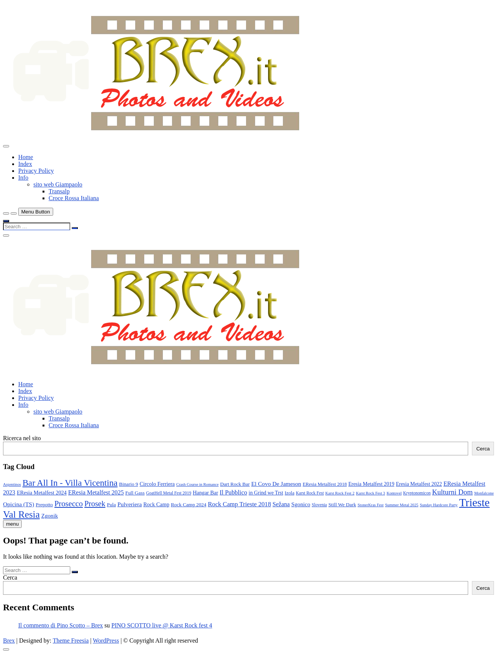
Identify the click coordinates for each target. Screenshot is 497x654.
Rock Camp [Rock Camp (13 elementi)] (156, 504)
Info (23, 177)
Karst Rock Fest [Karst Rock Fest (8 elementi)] (310, 493)
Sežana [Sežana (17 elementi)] (281, 504)
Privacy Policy (36, 170)
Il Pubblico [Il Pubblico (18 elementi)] (233, 492)
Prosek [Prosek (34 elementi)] (94, 503)
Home (25, 157)
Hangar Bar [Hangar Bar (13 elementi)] (205, 493)
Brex (9, 640)
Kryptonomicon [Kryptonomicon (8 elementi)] (417, 493)
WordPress (106, 640)
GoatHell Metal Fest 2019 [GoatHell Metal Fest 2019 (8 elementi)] (168, 493)
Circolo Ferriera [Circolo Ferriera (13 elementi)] (157, 484)
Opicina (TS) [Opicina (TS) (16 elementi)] (18, 504)
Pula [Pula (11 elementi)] (111, 504)
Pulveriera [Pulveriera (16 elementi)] (129, 504)
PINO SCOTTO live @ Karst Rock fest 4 (161, 625)
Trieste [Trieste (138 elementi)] (474, 502)
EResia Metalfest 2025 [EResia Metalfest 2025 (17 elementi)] (96, 492)
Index (25, 164)
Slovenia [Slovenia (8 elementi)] (319, 504)
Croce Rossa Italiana (74, 198)
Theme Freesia (71, 640)
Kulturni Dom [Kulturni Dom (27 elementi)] (452, 492)
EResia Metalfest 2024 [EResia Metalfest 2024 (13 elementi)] (41, 493)
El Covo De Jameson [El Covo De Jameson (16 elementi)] (276, 483)
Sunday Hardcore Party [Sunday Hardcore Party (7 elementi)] (439, 505)
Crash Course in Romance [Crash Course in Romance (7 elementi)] (197, 484)
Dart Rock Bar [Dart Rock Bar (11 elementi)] (235, 484)
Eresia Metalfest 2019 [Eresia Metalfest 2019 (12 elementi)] (371, 484)
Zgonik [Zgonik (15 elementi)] (49, 515)
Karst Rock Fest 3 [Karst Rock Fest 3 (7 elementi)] (370, 493)
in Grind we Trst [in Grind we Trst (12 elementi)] (266, 493)
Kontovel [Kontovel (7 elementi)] (394, 493)
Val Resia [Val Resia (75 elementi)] (21, 514)
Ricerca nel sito (22, 438)
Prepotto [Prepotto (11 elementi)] (44, 504)
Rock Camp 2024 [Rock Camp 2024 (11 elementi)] (189, 504)
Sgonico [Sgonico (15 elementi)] (300, 504)
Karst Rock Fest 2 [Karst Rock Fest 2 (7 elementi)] (340, 493)
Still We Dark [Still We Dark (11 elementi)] (342, 504)
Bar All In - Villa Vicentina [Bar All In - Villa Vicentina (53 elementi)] (69, 483)
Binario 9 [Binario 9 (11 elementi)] (128, 484)
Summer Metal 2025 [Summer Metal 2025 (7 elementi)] (401, 505)
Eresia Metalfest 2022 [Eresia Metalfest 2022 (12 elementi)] (419, 484)
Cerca (483, 449)
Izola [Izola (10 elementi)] (290, 493)
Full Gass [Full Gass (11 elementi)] (135, 493)
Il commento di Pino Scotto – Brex (60, 625)
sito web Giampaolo (57, 184)
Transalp (59, 191)
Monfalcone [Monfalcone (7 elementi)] (484, 493)
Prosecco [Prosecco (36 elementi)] (68, 503)
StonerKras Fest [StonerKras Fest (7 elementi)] (370, 505)
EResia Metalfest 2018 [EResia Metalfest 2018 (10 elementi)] (325, 484)
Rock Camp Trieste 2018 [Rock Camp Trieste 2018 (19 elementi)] (239, 504)
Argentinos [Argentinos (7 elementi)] (12, 484)
